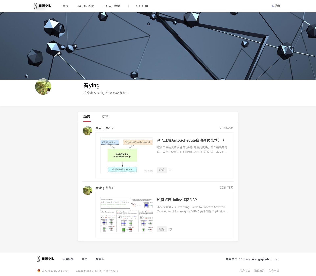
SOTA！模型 (111, 6)
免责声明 (274, 270)
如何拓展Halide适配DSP (177, 199)
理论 (162, 170)
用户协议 (245, 270)
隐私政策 (259, 270)
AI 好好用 (142, 6)
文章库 (64, 6)
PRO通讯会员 (86, 6)
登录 (276, 6)
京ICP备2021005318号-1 (55, 270)
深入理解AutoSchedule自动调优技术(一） (191, 140)
